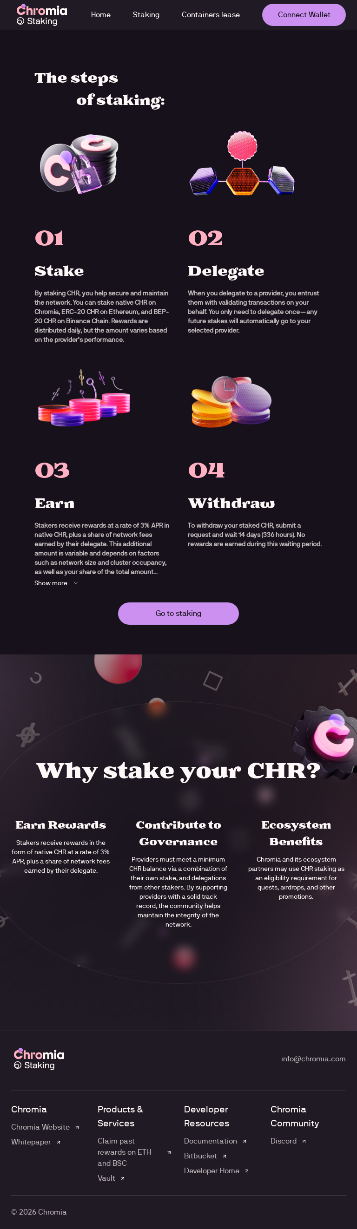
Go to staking (178, 613)
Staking (146, 14)
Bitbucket (200, 1155)
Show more (57, 583)
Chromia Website (40, 1127)
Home (101, 14)
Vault (106, 1178)
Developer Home (211, 1170)
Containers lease (211, 14)
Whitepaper (31, 1141)
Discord (284, 1141)
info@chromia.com (313, 1058)
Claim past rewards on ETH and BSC (124, 1152)
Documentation (210, 1141)
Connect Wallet (304, 14)
